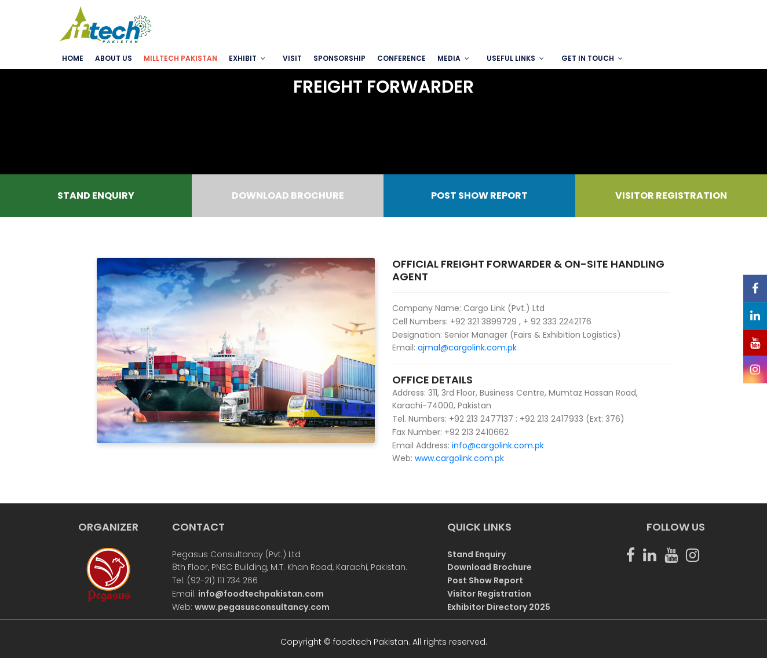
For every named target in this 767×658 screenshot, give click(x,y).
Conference (401, 58)
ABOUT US (113, 58)
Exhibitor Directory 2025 (498, 607)
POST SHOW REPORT (479, 195)
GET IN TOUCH (587, 58)
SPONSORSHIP (339, 58)
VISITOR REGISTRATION (671, 195)
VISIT (292, 58)
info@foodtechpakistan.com (261, 593)
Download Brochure (489, 567)
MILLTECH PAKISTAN (180, 58)
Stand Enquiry (476, 554)
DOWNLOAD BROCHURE (288, 195)
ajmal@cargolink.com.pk (467, 347)
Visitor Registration (489, 593)
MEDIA (449, 58)
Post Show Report (485, 580)
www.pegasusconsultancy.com (262, 607)
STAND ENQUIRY (95, 195)
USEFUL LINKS (511, 58)
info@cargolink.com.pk (497, 445)
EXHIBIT (243, 58)
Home (72, 58)
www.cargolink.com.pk (459, 458)
